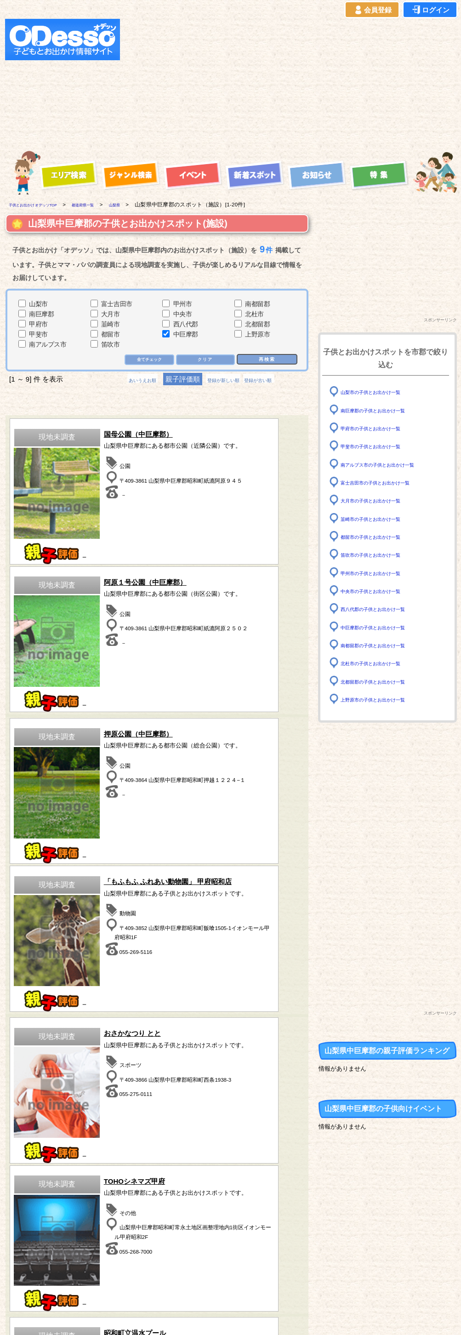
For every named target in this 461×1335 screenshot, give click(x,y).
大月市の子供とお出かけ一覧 (382, 500)
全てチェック (146, 360)
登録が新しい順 (223, 381)
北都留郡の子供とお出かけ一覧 (386, 681)
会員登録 (372, 10)
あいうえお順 (122, 381)
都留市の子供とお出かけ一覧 (382, 536)
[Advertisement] (227, 83)
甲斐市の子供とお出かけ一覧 (382, 446)
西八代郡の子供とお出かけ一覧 (386, 608)
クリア (205, 360)
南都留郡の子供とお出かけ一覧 (386, 645)
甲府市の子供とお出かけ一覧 (382, 428)
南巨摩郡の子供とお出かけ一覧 (386, 409)
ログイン (430, 10)
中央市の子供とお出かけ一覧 (382, 591)
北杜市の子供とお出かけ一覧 (382, 663)
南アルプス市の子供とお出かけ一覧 (392, 464)
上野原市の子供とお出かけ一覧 (386, 699)
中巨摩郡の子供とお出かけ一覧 (386, 626)
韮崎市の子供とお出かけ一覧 (382, 518)
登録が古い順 (278, 381)
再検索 (266, 360)
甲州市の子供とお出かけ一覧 (382, 572)
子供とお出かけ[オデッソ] (193, 1317)
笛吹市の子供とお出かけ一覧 (382, 554)
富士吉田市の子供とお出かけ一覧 (389, 482)
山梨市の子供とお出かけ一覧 (382, 391)
